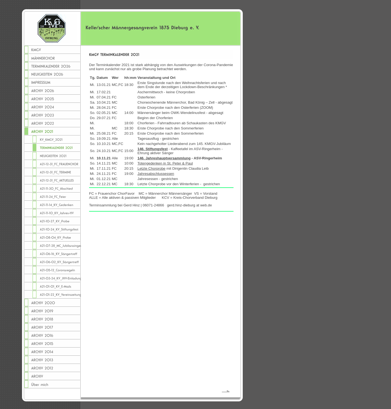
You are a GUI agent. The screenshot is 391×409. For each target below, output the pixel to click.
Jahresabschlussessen (155, 174)
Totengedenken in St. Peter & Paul (165, 163)
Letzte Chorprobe (151, 168)
